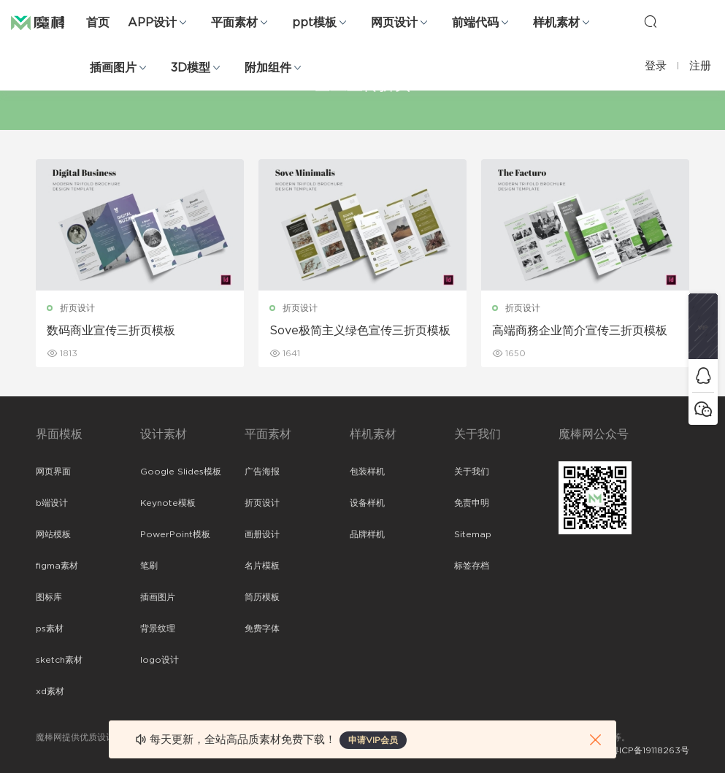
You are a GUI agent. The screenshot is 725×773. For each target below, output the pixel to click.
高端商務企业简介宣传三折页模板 (579, 330)
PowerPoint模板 (175, 534)
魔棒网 (47, 22)
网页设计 (394, 22)
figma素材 (57, 565)
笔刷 (149, 565)
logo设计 (159, 659)
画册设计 (262, 534)
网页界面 (53, 471)
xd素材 (50, 691)
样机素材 (556, 22)
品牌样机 (367, 534)
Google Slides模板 (180, 471)
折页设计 (77, 308)
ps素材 (50, 628)
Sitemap (472, 534)
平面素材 (234, 22)
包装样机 (367, 471)
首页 (98, 22)
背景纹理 (157, 628)
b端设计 (52, 503)
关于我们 (471, 471)
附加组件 (268, 68)
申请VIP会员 (373, 740)
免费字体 (262, 628)
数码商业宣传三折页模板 (111, 330)
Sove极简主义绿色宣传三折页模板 (359, 330)
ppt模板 (314, 22)
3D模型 (190, 68)
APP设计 (152, 22)
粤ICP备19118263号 (649, 750)
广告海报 (262, 471)
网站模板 (53, 534)
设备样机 (367, 503)
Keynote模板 (168, 503)
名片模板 (262, 565)
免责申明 (471, 503)
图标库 (49, 597)
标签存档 (471, 565)
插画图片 (113, 68)
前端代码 (475, 22)
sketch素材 (59, 659)
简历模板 (262, 597)
